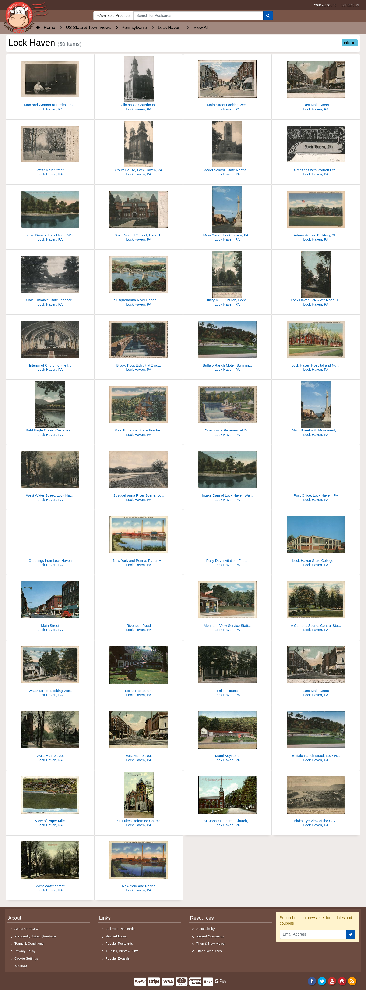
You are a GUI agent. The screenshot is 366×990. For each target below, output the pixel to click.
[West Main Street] (50, 149)
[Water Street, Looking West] (50, 669)
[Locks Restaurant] (139, 669)
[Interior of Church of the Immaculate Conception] (50, 344)
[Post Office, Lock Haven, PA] (316, 474)
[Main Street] (50, 604)
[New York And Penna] (139, 865)
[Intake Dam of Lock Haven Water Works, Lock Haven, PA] (227, 474)
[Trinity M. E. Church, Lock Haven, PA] (227, 279)
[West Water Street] (50, 865)
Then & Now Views (210, 943)
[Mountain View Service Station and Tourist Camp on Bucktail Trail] (227, 604)
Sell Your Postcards (120, 929)
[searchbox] (198, 15)
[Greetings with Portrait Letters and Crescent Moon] (316, 149)
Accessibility (205, 929)
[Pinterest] (342, 980)
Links (105, 918)
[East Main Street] (316, 84)
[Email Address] (313, 934)
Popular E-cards (118, 958)
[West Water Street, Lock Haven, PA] (50, 474)
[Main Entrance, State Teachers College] (139, 409)
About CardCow (26, 929)
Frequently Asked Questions (35, 936)
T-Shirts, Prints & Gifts (122, 951)
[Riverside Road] (139, 604)
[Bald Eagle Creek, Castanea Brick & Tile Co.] (50, 409)
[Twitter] (322, 980)
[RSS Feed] (352, 980)
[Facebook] (312, 980)
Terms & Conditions (29, 943)
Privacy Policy (24, 951)
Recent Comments (210, 936)
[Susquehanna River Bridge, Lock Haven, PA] (139, 279)
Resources (202, 918)
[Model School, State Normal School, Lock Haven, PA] (227, 149)
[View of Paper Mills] (50, 800)
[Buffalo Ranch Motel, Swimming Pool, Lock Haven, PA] (227, 344)
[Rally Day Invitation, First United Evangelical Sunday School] (227, 539)
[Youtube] (332, 980)
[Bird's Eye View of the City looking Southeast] (316, 800)
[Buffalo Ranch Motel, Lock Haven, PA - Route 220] (316, 734)
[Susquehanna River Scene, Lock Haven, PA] (139, 474)
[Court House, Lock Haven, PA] (139, 149)
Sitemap (20, 966)
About (14, 918)
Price (349, 43)
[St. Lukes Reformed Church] (139, 800)
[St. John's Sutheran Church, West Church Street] (227, 800)
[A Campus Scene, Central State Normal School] (316, 604)
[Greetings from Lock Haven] (50, 539)
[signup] (350, 934)
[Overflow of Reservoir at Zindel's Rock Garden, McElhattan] (227, 409)
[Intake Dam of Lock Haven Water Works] (50, 214)
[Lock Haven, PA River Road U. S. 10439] (316, 279)
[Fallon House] (227, 669)
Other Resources (209, 951)
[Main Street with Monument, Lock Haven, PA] (316, 409)
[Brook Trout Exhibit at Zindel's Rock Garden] (139, 344)
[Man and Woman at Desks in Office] (50, 84)
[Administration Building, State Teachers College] (316, 214)
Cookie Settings (26, 958)
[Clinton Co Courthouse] (139, 84)
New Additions (116, 936)
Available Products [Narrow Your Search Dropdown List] (113, 16)
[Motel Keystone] (227, 734)
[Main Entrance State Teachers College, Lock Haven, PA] (50, 279)
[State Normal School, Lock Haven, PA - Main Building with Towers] (139, 214)
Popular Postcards (119, 943)
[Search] (268, 15)
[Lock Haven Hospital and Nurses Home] (316, 344)
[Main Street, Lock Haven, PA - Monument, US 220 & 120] (227, 214)
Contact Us (350, 5)
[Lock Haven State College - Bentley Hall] (316, 539)
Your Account (325, 5)
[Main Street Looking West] (227, 84)
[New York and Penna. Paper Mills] (139, 539)
